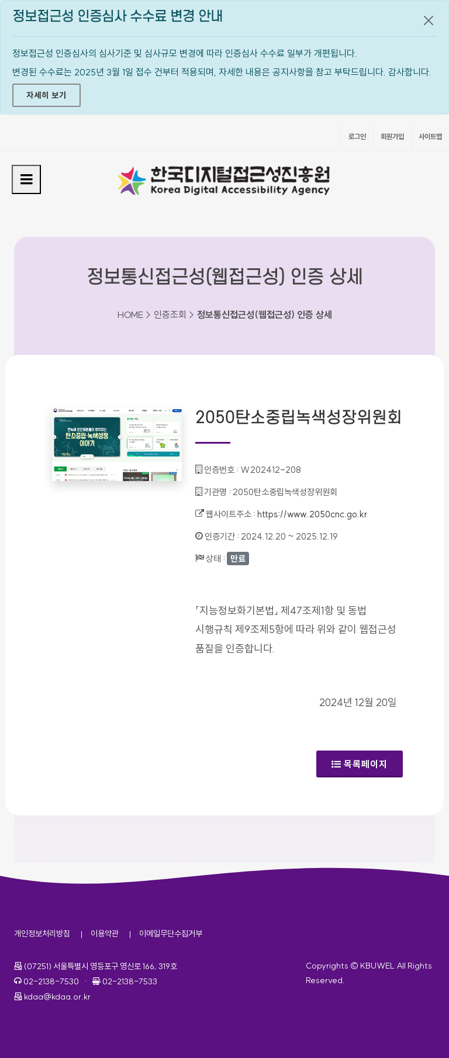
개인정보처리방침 (42, 933)
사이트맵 (430, 136)
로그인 (357, 136)
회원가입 (392, 136)
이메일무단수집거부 (170, 933)
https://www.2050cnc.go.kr (312, 514)
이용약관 (105, 933)
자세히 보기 (46, 95)
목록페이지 (359, 764)
